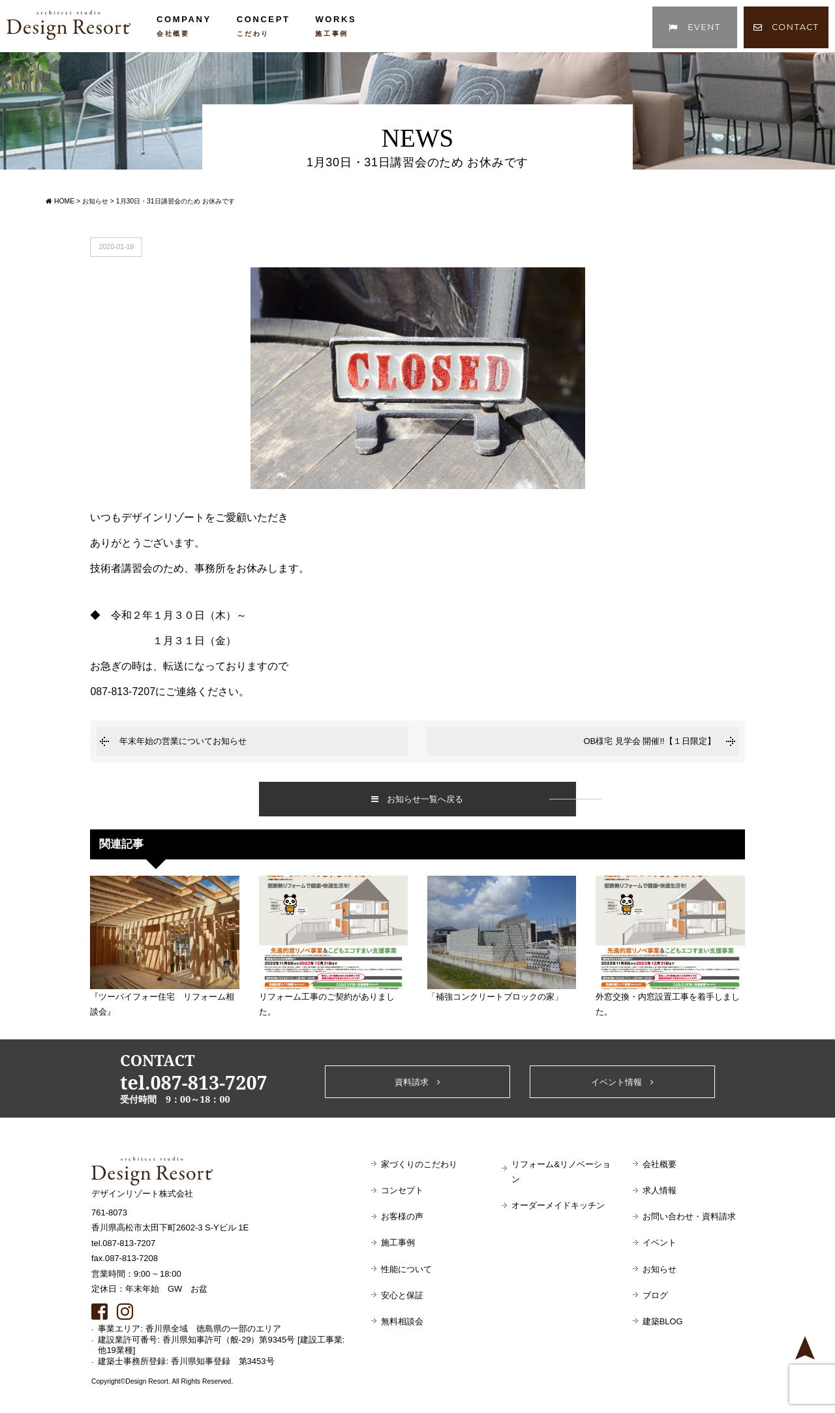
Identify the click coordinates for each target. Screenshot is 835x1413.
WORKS (335, 25)
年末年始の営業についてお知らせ (183, 741)
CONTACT (786, 27)
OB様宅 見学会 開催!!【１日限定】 (649, 741)
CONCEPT (263, 25)
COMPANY (184, 25)
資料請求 (417, 1082)
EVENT (694, 27)
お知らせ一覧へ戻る (417, 799)
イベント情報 (622, 1082)
